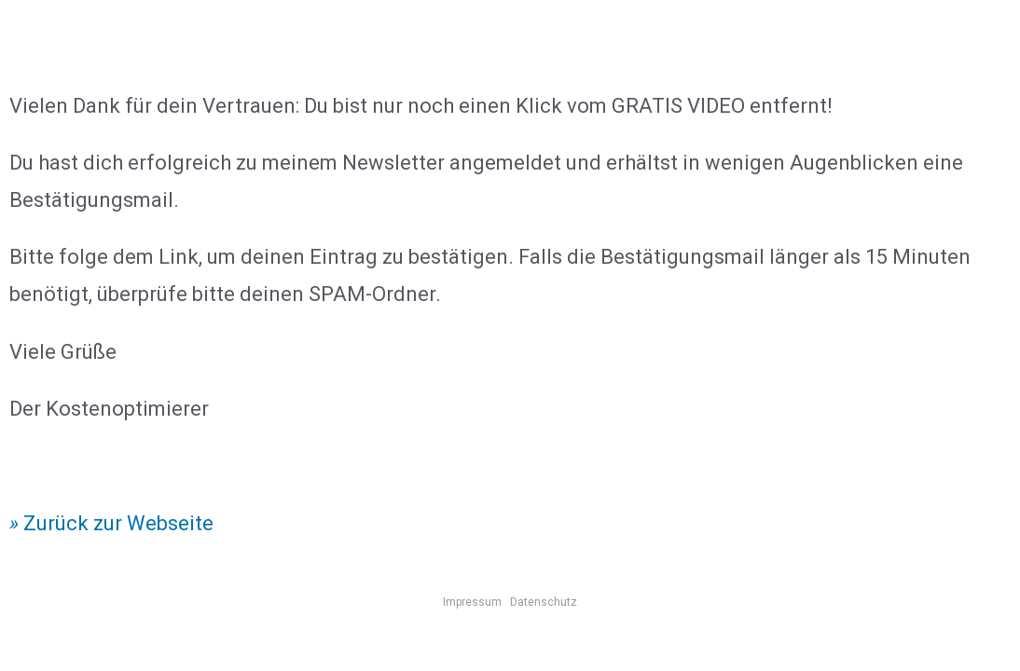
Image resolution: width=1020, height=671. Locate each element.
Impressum (472, 602)
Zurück (54, 523)
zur (105, 523)
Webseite (168, 523)
